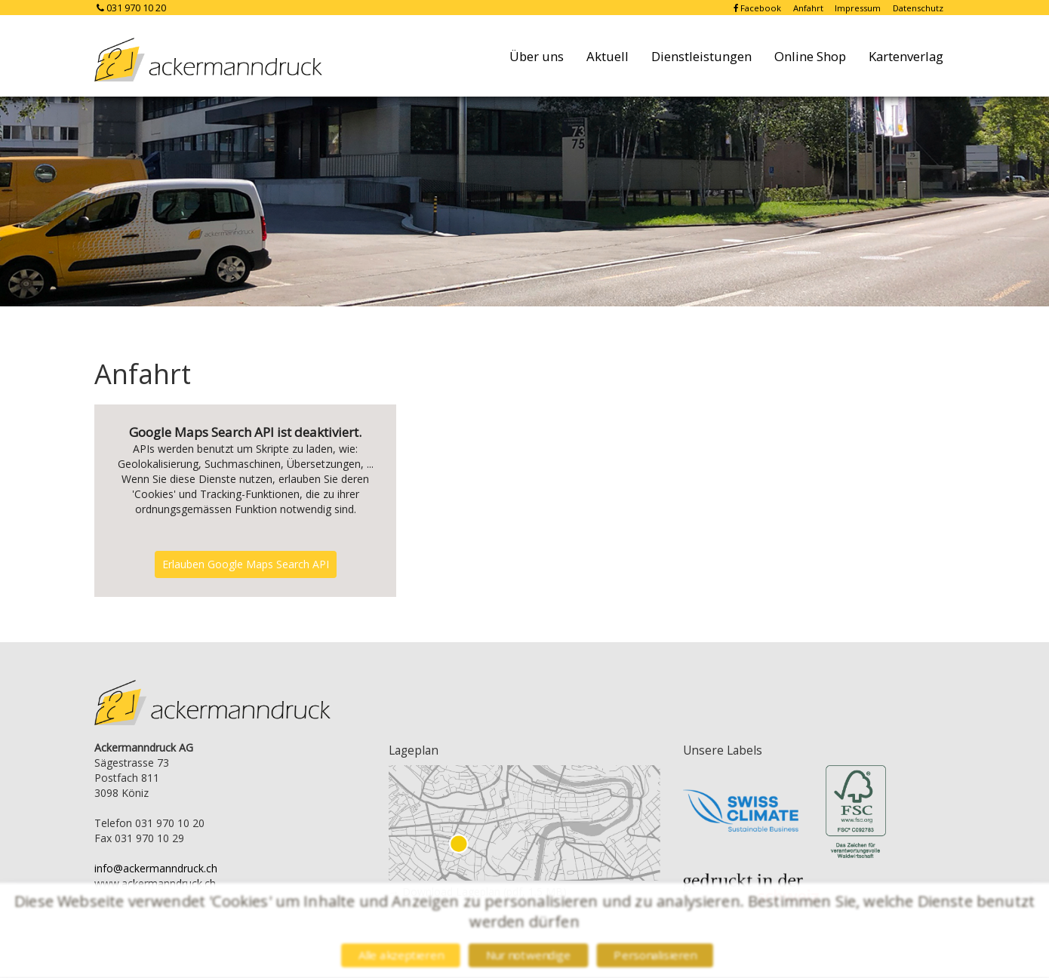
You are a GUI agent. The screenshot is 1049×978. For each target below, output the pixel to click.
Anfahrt (809, 8)
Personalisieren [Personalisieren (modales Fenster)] (658, 956)
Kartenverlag (906, 56)
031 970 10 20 (130, 8)
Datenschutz (918, 8)
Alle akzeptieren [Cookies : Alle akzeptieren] (398, 956)
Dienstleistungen (701, 56)
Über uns (536, 56)
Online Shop (810, 56)
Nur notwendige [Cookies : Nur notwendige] (528, 956)
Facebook (758, 8)
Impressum (859, 8)
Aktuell (607, 56)
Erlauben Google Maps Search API (245, 564)
